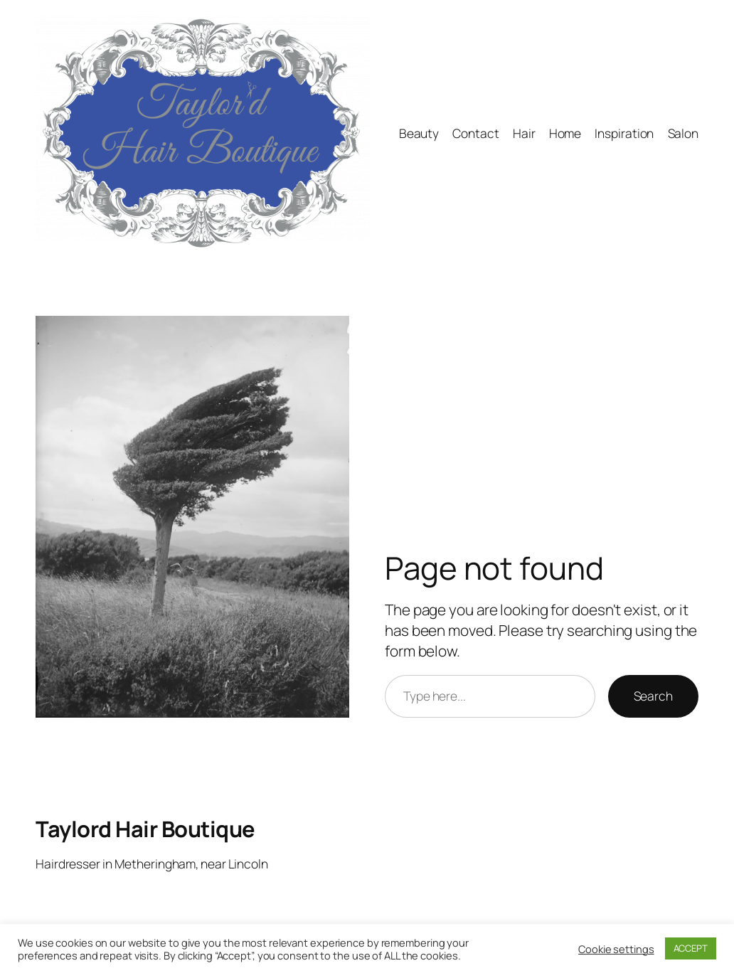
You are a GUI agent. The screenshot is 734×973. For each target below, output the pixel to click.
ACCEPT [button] (691, 948)
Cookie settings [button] (616, 948)
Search (653, 695)
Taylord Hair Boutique (145, 829)
